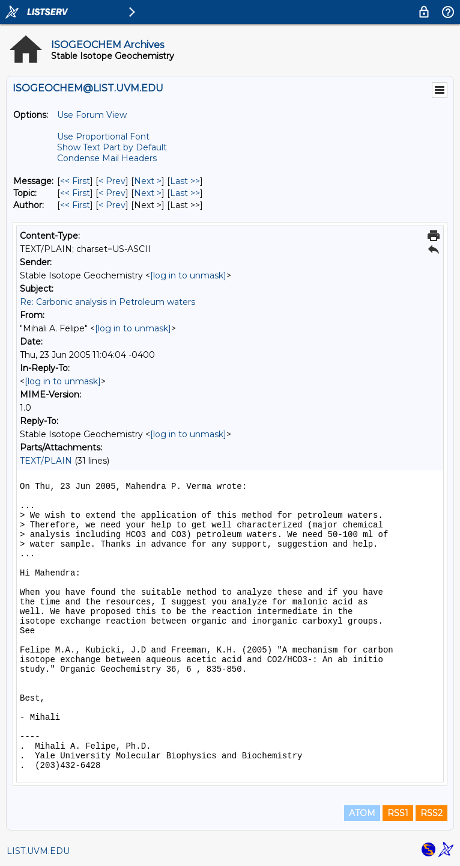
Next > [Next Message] (148, 181)
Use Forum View (92, 114)
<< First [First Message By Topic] (75, 193)
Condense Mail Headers (107, 158)
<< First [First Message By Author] (75, 205)
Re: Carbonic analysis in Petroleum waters (107, 301)
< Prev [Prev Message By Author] (112, 205)
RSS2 (431, 813)
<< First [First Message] (75, 181)
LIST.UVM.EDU (38, 851)
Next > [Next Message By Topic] (148, 193)
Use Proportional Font (103, 136)
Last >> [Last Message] (185, 181)
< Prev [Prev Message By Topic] (112, 193)
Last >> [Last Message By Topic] (185, 193)
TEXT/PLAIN (46, 460)
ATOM (362, 813)
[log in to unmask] (188, 275)
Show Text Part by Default (112, 147)
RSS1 (397, 813)
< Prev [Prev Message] (112, 181)
